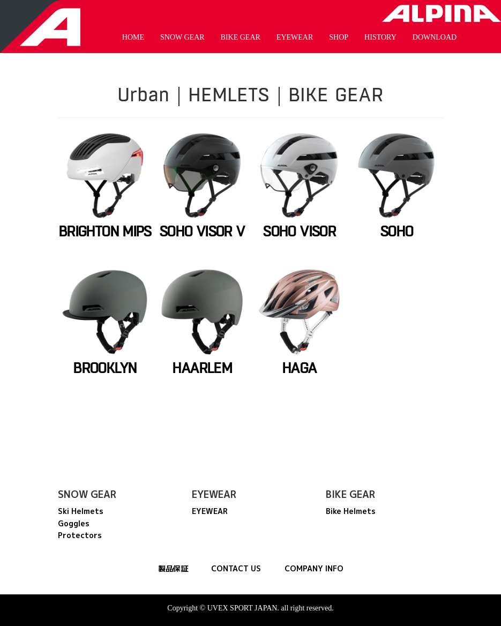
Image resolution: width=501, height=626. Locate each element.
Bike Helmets (351, 511)
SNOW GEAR (182, 37)
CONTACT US (236, 568)
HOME (133, 37)
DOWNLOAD (435, 37)
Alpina (441, 13)
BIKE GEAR (240, 37)
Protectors (80, 535)
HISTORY (380, 37)
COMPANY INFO (314, 568)
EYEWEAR (294, 37)
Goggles (73, 523)
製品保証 (173, 568)
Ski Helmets (80, 511)
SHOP (338, 37)
